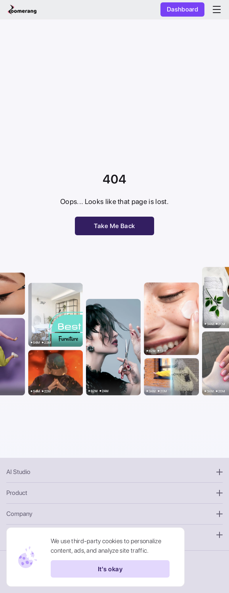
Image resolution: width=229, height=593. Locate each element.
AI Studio (114, 472)
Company (114, 513)
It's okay (110, 569)
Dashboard (182, 9)
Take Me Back (114, 226)
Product (114, 493)
